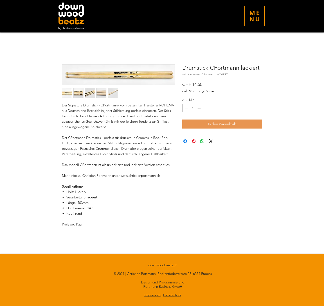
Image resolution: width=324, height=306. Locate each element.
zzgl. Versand (208, 91)
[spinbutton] (193, 108)
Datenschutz (172, 295)
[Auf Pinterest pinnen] (193, 141)
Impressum (152, 295)
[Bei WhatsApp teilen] (202, 141)
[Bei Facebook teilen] (185, 141)
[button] (254, 16)
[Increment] (199, 108)
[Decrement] (186, 108)
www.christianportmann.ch (140, 175)
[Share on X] (211, 141)
